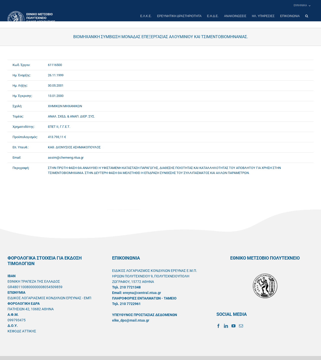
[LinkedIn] (226, 326)
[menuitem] (301, 5)
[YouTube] (233, 326)
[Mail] (241, 326)
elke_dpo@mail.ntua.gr (130, 320)
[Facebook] (218, 326)
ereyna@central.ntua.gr (142, 293)
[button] (306, 16)
